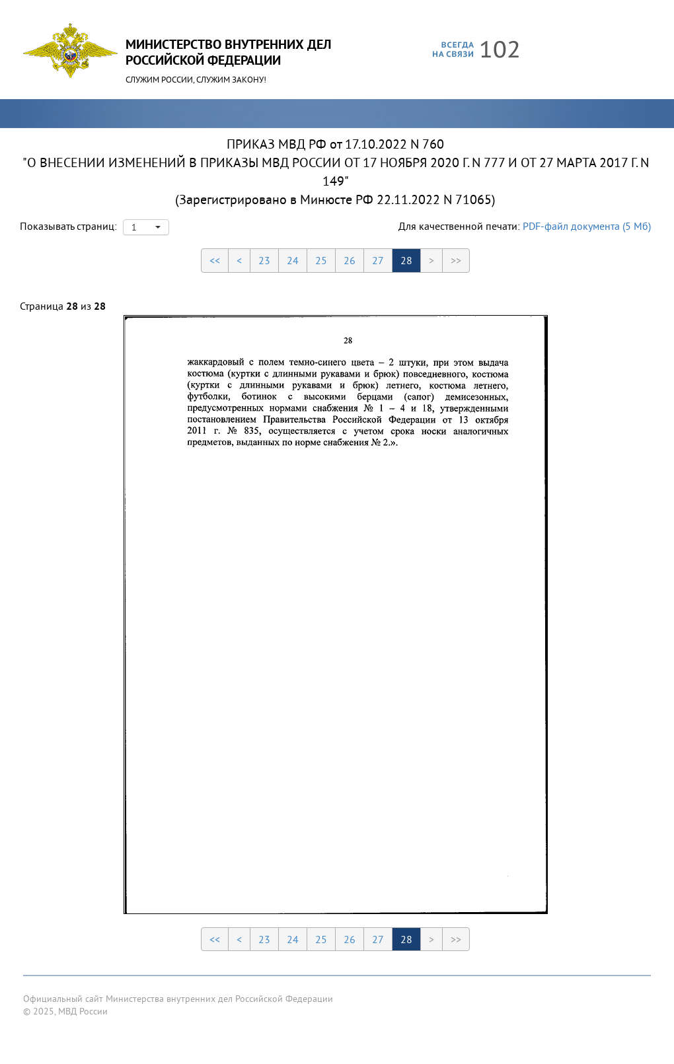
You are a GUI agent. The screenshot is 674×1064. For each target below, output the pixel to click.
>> (456, 260)
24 (293, 260)
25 (321, 260)
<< (214, 260)
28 (406, 260)
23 (264, 260)
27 (378, 260)
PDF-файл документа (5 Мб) (587, 225)
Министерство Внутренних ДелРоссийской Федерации (228, 52)
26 (350, 260)
